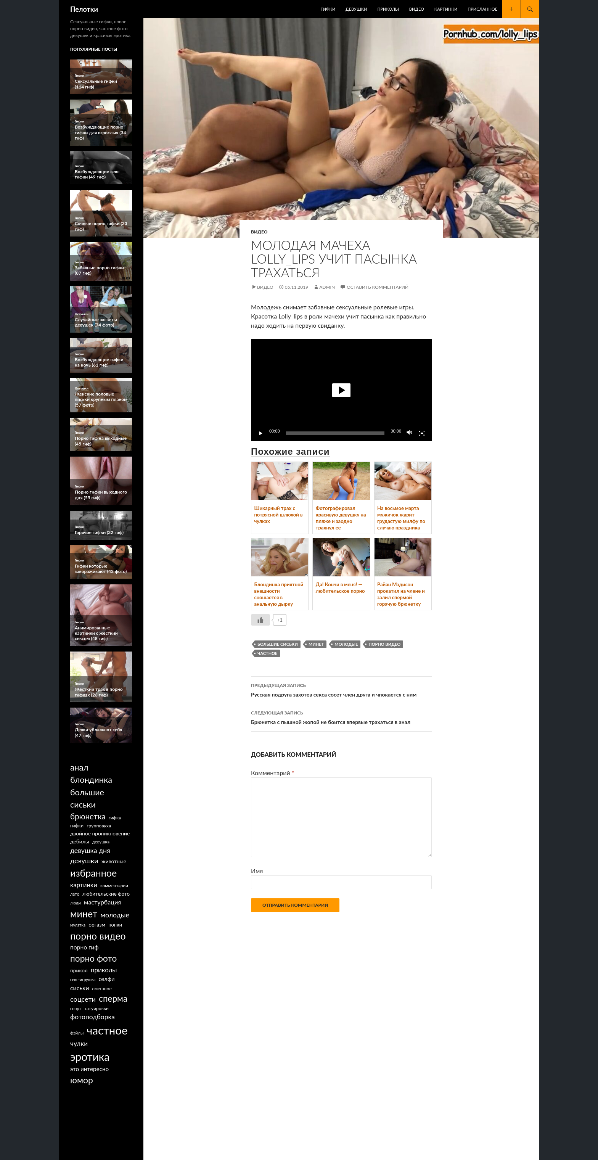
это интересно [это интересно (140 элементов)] (89, 1068)
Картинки (445, 8)
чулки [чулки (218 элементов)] (79, 1043)
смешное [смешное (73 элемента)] (102, 988)
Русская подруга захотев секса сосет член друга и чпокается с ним (341, 689)
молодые (346, 644)
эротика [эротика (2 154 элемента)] (89, 1056)
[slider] (335, 433)
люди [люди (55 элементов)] (75, 902)
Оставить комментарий (377, 287)
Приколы (388, 8)
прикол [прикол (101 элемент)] (79, 970)
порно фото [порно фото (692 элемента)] (93, 958)
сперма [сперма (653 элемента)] (113, 998)
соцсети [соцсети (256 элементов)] (83, 999)
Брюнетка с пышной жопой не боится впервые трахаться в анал (341, 716)
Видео (416, 8)
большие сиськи (277, 644)
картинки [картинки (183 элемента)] (83, 885)
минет (316, 644)
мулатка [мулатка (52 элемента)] (77, 924)
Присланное (482, 8)
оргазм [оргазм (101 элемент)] (96, 924)
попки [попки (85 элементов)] (115, 925)
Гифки (328, 8)
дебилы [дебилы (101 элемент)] (79, 841)
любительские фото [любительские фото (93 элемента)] (106, 894)
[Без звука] (409, 433)
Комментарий (272, 772)
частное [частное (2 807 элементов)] (107, 1030)
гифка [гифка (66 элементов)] (115, 818)
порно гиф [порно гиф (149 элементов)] (84, 947)
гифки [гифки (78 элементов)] (77, 826)
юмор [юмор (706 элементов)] (81, 1080)
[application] (341, 390)
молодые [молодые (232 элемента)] (115, 915)
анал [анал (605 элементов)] (79, 767)
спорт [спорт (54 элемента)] (75, 1008)
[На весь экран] (422, 433)
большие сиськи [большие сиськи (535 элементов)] (87, 798)
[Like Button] (260, 620)
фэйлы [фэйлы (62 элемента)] (77, 1032)
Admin (327, 287)
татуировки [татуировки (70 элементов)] (96, 1008)
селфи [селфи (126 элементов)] (106, 978)
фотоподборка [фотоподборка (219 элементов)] (92, 1017)
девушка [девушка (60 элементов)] (100, 841)
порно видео (384, 644)
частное (267, 653)
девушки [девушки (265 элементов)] (84, 860)
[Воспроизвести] (261, 433)
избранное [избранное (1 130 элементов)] (93, 872)
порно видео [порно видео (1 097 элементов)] (98, 935)
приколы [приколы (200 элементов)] (104, 970)
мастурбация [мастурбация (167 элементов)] (102, 902)
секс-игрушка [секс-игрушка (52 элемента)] (82, 979)
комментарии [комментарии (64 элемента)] (114, 885)
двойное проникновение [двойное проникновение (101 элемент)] (100, 833)
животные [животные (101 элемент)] (113, 861)
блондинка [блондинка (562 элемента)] (91, 780)
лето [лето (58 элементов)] (74, 893)
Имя (257, 870)
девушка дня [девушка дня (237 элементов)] (90, 850)
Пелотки (84, 9)
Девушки (356, 8)
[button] (341, 390)
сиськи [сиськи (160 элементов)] (79, 987)
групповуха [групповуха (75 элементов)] (99, 826)
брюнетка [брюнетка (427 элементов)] (88, 816)
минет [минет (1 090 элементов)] (83, 913)
